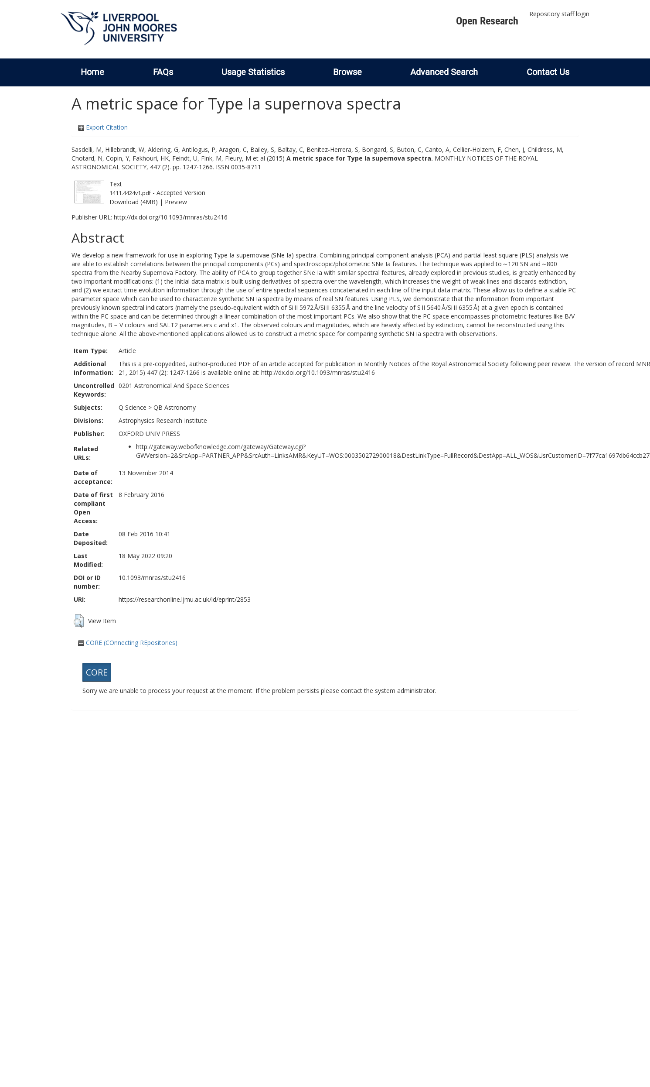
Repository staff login (559, 14)
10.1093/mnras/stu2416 (152, 577)
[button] (79, 621)
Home (92, 72)
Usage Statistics (253, 72)
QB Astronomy (174, 407)
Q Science (132, 407)
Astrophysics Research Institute (163, 420)
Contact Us (548, 72)
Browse (347, 72)
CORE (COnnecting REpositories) (127, 642)
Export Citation (103, 127)
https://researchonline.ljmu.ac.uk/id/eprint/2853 (185, 599)
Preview (176, 202)
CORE (97, 672)
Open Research (487, 21)
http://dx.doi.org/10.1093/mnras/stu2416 (171, 217)
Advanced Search (444, 72)
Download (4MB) (133, 202)
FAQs (163, 72)
